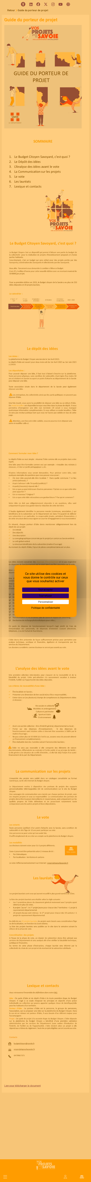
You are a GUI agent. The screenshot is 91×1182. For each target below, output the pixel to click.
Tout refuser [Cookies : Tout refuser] (45, 595)
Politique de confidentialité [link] (45, 607)
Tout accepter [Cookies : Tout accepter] (45, 589)
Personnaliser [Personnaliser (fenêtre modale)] (45, 601)
